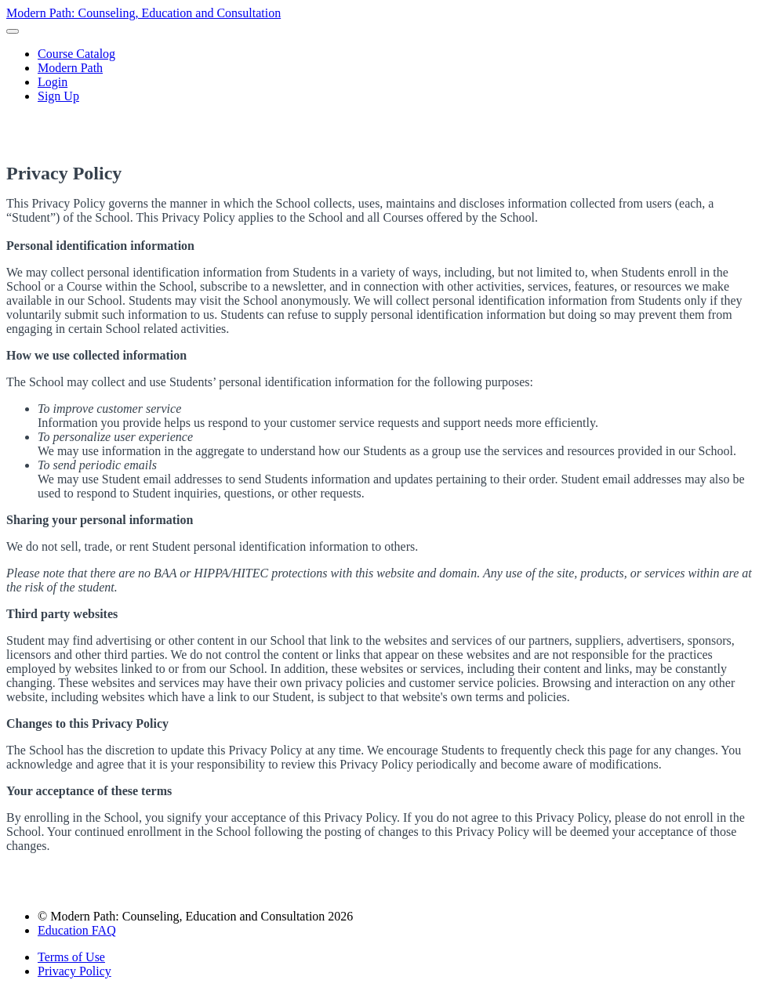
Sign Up (58, 96)
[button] (12, 31)
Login (52, 82)
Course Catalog (76, 53)
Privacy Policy (74, 971)
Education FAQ (77, 930)
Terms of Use (71, 957)
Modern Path (70, 67)
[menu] (379, 75)
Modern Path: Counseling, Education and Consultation (143, 13)
